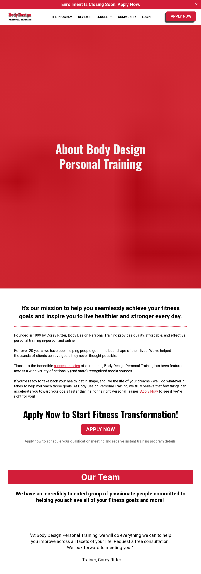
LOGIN (146, 19)
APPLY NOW (181, 18)
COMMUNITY (127, 19)
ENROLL (104, 19)
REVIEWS (84, 19)
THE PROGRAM (61, 19)
